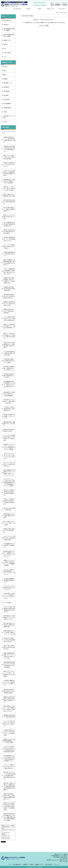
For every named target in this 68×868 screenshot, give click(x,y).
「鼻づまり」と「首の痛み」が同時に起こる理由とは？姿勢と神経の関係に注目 (9, 492)
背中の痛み (6, 95)
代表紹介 (6, 44)
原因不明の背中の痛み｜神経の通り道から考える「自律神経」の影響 (9, 691)
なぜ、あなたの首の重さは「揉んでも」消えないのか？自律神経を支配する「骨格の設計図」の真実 (9, 749)
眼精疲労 (6, 78)
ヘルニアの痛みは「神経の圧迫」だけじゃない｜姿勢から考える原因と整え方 (9, 318)
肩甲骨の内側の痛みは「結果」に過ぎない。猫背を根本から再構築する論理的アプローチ (9, 796)
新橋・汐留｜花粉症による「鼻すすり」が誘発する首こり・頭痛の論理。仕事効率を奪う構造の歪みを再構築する (9, 786)
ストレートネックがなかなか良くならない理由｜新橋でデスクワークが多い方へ (9, 724)
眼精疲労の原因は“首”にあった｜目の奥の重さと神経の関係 (9, 311)
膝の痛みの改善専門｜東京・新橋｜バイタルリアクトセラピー (9, 416)
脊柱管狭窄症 (7, 91)
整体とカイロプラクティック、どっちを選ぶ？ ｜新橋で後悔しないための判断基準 (9, 674)
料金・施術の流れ (7, 20)
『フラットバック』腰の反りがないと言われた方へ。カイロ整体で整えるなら (9, 766)
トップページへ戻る (44, 25)
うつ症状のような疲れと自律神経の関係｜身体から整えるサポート (9, 409)
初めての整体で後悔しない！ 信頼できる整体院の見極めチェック (9, 209)
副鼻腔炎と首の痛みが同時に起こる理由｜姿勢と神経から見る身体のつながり (9, 699)
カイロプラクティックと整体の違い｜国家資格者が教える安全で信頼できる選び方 (9, 173)
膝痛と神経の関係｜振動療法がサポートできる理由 (9, 424)
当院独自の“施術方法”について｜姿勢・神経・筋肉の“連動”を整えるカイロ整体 (9, 140)
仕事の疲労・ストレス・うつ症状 (9, 116)
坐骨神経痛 (6, 87)
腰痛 (5, 74)
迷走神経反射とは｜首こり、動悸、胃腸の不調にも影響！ (9, 515)
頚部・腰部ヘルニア (8, 83)
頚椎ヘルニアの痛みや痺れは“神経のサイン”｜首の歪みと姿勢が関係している (9, 327)
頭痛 (5, 70)
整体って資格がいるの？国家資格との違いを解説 (9, 195)
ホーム (10, 864)
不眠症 (5, 111)
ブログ (5, 56)
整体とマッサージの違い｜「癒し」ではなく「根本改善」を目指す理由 (9, 157)
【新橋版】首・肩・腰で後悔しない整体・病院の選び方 (9, 716)
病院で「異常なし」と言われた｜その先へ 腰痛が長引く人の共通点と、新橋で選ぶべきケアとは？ (9, 709)
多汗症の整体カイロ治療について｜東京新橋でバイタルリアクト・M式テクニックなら (9, 596)
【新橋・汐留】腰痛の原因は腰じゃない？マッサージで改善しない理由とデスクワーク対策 (9, 656)
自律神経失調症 (7, 107)
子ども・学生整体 (7, 602)
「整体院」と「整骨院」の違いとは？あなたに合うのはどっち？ (9, 164)
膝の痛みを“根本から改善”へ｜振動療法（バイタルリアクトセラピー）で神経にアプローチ (9, 554)
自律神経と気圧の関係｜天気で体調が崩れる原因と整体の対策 (9, 289)
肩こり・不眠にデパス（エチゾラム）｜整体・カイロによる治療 (9, 523)
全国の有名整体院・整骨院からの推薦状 (9, 35)
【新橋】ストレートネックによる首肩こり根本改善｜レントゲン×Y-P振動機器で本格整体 (9, 563)
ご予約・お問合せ (7, 52)
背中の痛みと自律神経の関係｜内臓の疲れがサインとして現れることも (9, 368)
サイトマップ (56, 864)
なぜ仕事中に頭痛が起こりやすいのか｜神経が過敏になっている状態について (9, 683)
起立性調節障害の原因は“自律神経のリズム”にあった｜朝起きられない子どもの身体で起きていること (9, 385)
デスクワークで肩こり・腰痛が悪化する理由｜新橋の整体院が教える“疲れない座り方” (9, 609)
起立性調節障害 (7, 103)
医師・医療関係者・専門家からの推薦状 (9, 29)
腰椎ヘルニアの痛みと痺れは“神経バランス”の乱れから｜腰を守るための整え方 (9, 336)
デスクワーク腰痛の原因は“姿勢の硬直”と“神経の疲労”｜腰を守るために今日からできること (9, 271)
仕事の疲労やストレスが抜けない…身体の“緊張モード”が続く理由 (9, 401)
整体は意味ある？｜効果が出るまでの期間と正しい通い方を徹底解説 (9, 181)
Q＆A (5, 48)
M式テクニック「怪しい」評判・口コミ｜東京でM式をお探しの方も (9, 464)
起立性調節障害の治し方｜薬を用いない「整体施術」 (9, 545)
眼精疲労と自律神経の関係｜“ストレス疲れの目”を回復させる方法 (9, 303)
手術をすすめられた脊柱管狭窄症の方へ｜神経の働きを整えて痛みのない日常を (9, 345)
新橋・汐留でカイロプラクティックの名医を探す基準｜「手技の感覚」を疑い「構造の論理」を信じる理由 (9, 776)
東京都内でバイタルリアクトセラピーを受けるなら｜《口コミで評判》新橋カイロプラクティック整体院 (9, 447)
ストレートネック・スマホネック (9, 132)
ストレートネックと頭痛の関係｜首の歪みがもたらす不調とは (9, 246)
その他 (5, 121)
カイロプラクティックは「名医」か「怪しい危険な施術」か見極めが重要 (9, 538)
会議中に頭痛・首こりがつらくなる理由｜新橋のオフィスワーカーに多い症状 (9, 632)
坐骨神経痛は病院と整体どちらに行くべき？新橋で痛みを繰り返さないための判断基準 (9, 665)
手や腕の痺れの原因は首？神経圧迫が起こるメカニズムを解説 (9, 361)
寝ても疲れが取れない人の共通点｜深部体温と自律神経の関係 (9, 625)
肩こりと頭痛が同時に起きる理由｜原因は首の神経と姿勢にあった (9, 224)
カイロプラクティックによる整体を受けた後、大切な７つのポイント (9, 588)
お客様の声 (6, 24)
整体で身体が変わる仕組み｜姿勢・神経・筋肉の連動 (9, 202)
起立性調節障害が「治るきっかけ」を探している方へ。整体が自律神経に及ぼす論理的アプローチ (9, 758)
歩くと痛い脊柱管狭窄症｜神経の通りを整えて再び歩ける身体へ (9, 353)
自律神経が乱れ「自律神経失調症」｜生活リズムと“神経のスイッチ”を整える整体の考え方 (9, 280)
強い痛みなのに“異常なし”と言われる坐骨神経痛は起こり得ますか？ (9, 640)
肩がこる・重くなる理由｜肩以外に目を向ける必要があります (9, 647)
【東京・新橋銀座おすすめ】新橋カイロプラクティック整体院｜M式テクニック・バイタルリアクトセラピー (9, 473)
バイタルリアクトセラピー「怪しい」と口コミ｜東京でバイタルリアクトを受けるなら (9, 456)
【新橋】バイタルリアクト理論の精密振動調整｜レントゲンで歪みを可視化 (9, 741)
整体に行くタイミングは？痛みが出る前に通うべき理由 (9, 217)
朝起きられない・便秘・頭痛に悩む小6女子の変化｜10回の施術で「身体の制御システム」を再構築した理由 (9, 806)
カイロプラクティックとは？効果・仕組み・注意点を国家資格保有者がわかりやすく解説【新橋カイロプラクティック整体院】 (9, 482)
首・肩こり (6, 66)
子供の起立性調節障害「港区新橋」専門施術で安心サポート (9, 580)
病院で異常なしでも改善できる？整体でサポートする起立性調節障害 (9, 394)
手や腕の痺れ (7, 99)
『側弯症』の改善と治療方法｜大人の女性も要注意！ (9, 530)
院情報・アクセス (7, 40)
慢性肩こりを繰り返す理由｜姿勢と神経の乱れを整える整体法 (9, 231)
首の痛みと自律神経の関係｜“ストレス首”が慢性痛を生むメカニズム (9, 239)
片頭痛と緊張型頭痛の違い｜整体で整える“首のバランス (9, 254)
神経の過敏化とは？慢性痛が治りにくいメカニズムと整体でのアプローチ (9, 617)
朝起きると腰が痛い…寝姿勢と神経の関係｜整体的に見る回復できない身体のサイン (9, 262)
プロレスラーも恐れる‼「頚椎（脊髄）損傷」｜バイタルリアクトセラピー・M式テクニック (9, 572)
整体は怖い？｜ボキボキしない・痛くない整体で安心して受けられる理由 (9, 188)
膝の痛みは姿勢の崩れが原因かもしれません (9, 430)
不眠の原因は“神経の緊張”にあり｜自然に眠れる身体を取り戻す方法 (9, 296)
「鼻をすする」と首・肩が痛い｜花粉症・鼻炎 (9, 509)
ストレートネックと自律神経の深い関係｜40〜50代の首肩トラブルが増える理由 (9, 438)
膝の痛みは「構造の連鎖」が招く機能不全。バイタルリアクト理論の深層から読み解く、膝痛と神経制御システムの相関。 (9, 817)
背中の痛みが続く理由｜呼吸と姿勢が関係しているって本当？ (9, 376)
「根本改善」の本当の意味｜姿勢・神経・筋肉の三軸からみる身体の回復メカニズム (9, 149)
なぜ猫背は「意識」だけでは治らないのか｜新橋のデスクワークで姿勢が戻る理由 (9, 733)
